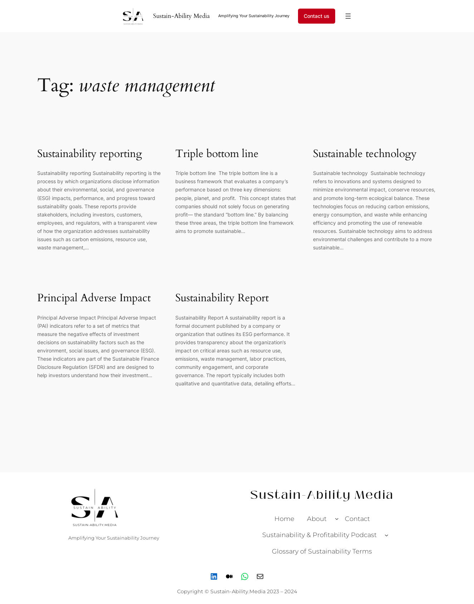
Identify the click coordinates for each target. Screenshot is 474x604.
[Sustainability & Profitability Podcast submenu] (387, 535)
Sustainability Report (222, 298)
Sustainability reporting (89, 154)
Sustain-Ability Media (181, 16)
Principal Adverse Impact (94, 298)
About (317, 518)
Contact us (316, 16)
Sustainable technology (366, 154)
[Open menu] (348, 16)
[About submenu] (337, 519)
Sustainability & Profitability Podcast (319, 535)
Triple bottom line (218, 154)
